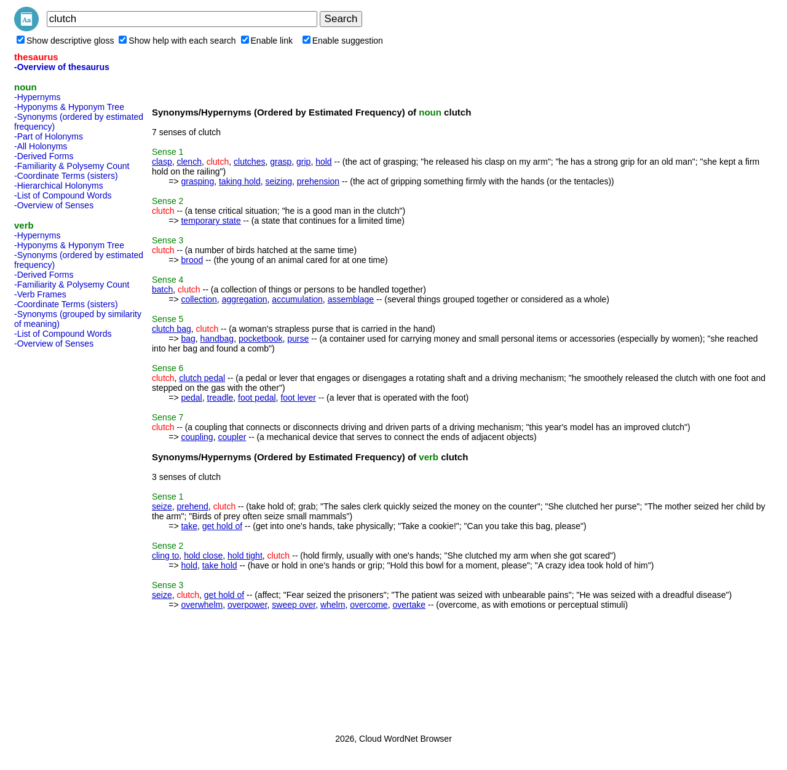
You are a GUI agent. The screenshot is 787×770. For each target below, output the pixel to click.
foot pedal (257, 398)
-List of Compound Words (62, 195)
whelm (332, 605)
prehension (318, 181)
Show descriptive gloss (65, 40)
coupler (232, 437)
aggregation (244, 299)
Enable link (267, 40)
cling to (165, 555)
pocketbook (261, 339)
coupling (197, 437)
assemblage (351, 299)
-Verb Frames (40, 294)
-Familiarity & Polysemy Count (72, 166)
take (189, 526)
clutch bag (171, 329)
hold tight (245, 555)
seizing (278, 181)
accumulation (297, 299)
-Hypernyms (37, 97)
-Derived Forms (43, 156)
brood (192, 260)
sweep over (293, 605)
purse (298, 339)
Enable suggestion (343, 40)
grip (303, 162)
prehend (192, 506)
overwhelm (202, 605)
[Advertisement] (63, 537)
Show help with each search (177, 40)
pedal (191, 398)
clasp (162, 162)
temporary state (210, 221)
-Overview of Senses (53, 205)
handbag (217, 339)
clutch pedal (202, 378)
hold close (203, 555)
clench (188, 162)
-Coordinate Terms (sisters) (66, 176)
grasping (197, 181)
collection (198, 299)
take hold (219, 565)
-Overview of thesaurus (61, 67)
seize (162, 506)
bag (188, 339)
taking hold (240, 181)
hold (323, 162)
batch (162, 289)
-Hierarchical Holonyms (58, 186)
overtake (408, 605)
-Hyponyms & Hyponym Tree (69, 107)
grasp (280, 162)
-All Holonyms (40, 146)
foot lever (298, 398)
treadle (220, 398)
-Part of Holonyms (48, 136)
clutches (249, 162)
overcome (368, 605)
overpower (247, 605)
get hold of (222, 526)
